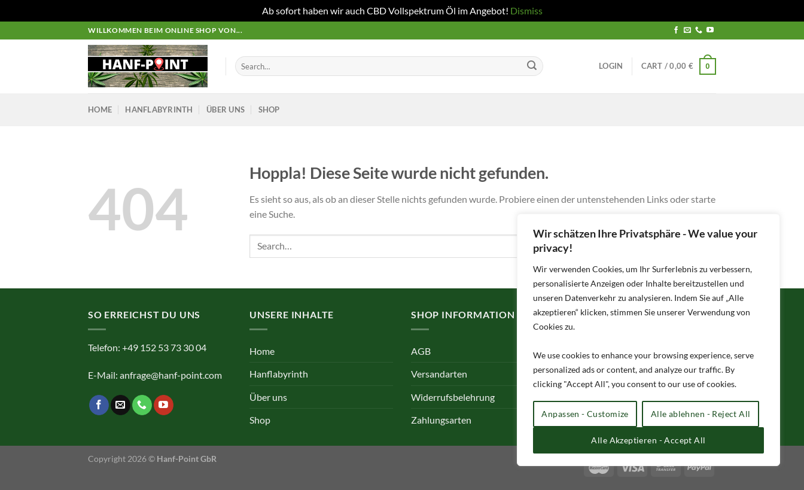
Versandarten (439, 373)
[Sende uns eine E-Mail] (687, 30)
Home (100, 109)
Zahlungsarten (441, 419)
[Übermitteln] (532, 66)
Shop (269, 109)
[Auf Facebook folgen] (676, 30)
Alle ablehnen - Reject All (701, 414)
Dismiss (526, 10)
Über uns (225, 109)
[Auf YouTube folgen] (710, 30)
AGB (421, 351)
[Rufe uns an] (698, 30)
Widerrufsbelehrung (453, 397)
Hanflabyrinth (159, 109)
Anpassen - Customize (584, 414)
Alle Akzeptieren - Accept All (648, 440)
